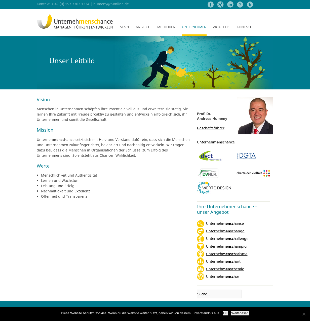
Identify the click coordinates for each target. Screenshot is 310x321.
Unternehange (225, 231)
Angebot (143, 27)
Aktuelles (221, 27)
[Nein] (303, 313)
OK (225, 313)
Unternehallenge (227, 238)
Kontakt (244, 27)
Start (124, 27)
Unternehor (222, 276)
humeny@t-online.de (111, 4)
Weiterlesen (239, 313)
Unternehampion (227, 246)
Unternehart (223, 261)
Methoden (166, 27)
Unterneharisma (226, 253)
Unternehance (225, 223)
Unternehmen (194, 27)
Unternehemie (225, 268)
